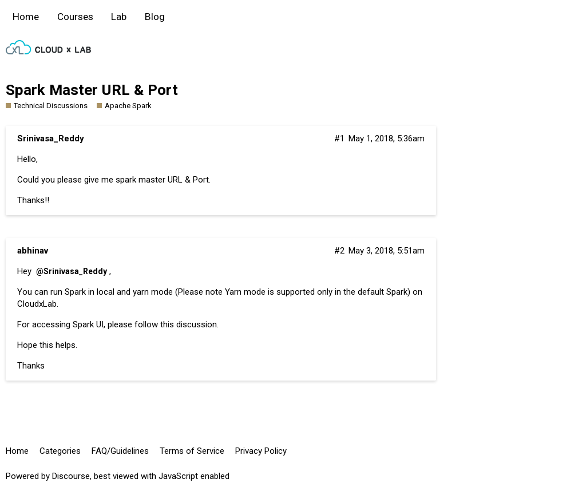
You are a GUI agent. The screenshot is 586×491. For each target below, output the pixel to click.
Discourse (71, 476)
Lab (118, 16)
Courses (75, 16)
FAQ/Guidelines (120, 451)
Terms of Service (192, 451)
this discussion (188, 324)
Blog (155, 16)
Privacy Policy (261, 451)
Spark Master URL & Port (92, 89)
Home (26, 16)
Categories (60, 451)
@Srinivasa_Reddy (71, 271)
